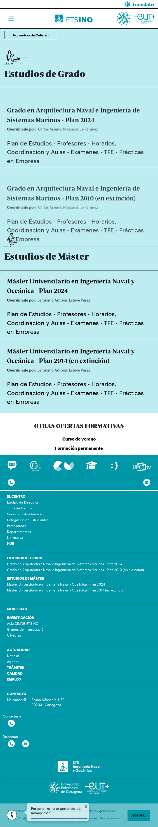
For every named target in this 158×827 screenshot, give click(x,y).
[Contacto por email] (147, 483)
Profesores (71, 151)
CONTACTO (16, 694)
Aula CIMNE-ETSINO (23, 623)
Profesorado (16, 526)
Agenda (13, 661)
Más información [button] (110, 818)
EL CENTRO (16, 496)
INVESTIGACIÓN (20, 617)
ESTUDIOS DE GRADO (25, 558)
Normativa (15, 537)
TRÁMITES (15, 667)
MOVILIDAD (17, 609)
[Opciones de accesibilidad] (12, 815)
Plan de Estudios (29, 151)
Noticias (13, 656)
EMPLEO (14, 679)
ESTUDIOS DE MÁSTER (25, 578)
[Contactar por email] (25, 744)
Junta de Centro (19, 508)
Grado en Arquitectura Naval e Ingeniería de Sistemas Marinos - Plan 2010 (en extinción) (75, 570)
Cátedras (14, 635)
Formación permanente (79, 448)
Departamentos (19, 532)
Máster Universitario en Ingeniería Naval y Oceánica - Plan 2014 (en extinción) (66, 590)
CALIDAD (15, 673)
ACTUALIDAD (18, 650)
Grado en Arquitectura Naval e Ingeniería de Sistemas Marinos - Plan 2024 (64, 564)
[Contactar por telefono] (11, 483)
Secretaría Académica (24, 514)
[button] (120, 4)
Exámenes (85, 160)
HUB (10, 543)
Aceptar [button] (138, 815)
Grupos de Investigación (26, 629)
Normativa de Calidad (31, 35)
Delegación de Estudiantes (28, 520)
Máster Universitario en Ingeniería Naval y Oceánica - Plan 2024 (56, 584)
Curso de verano (79, 438)
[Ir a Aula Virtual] (91, 468)
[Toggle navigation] (11, 18)
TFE (109, 160)
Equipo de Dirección (23, 502)
